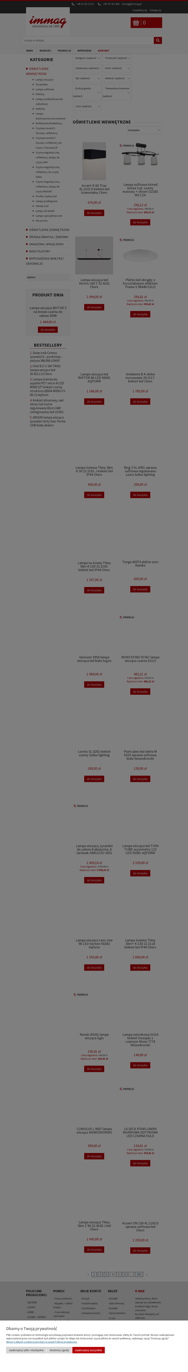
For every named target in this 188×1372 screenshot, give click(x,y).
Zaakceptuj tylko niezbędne (26, 1350)
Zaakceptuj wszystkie (88, 1350)
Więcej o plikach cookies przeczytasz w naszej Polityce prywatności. (41, 1342)
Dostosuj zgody (59, 1350)
